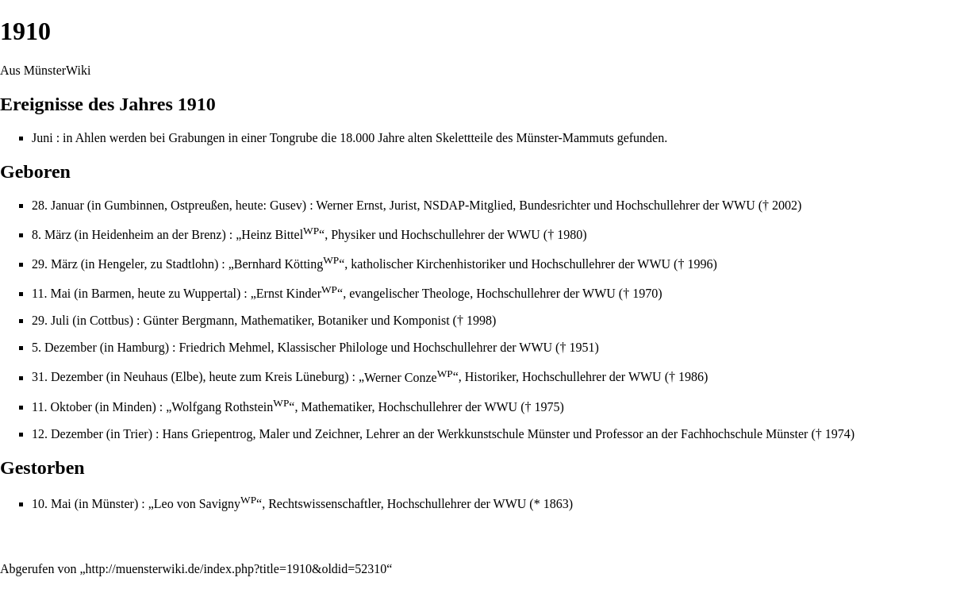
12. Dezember (67, 434)
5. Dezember (64, 347)
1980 (569, 234)
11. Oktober (62, 407)
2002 (784, 205)
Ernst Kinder (296, 293)
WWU (738, 205)
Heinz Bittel (280, 234)
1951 (581, 347)
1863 (556, 503)
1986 (691, 377)
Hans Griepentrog (207, 434)
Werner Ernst (349, 205)
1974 (838, 434)
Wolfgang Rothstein (230, 407)
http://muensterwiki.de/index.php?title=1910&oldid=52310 (236, 569)
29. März (55, 264)
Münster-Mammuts (564, 137)
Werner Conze (408, 377)
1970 (645, 293)
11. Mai (51, 293)
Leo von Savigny (205, 503)
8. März (51, 234)
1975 (546, 407)
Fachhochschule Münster (744, 434)
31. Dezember (67, 377)
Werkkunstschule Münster (503, 434)
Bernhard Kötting (286, 264)
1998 (479, 320)
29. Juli (50, 320)
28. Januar (58, 205)
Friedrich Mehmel (225, 347)
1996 (699, 264)
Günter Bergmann (188, 320)
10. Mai (51, 503)
